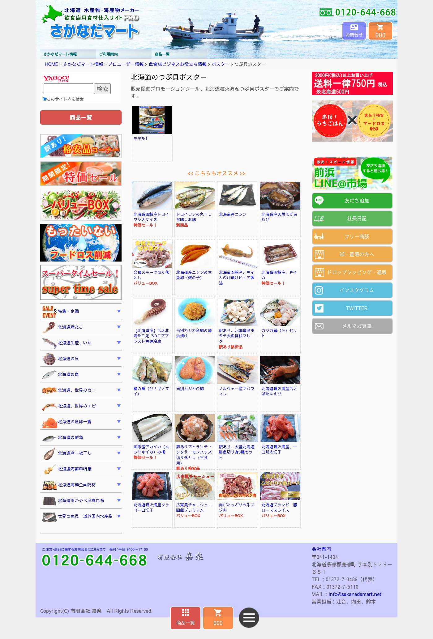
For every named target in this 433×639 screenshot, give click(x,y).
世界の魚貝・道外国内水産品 (77, 517)
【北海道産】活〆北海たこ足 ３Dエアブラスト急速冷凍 (151, 336)
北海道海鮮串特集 (67, 469)
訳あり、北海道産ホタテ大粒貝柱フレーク (237, 336)
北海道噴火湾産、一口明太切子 (279, 449)
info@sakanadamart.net (355, 593)
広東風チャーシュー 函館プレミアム (196, 507)
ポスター (220, 64)
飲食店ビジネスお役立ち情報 (178, 64)
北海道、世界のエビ (69, 406)
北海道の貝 (60, 359)
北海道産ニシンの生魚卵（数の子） (194, 275)
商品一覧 (162, 54)
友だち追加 (357, 200)
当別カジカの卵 (190, 388)
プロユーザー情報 (126, 64)
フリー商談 (357, 236)
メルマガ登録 (357, 325)
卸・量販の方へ (357, 254)
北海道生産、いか (67, 343)
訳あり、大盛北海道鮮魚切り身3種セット (237, 452)
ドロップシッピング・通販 (357, 272)
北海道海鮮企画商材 (69, 485)
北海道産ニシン (233, 214)
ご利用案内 (108, 54)
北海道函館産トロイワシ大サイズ (151, 216)
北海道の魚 (60, 375)
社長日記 (357, 218)
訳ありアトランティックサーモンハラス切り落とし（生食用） (194, 455)
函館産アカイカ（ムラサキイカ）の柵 (151, 449)
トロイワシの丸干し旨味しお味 (194, 216)
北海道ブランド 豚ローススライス (279, 507)
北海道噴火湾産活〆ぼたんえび (279, 391)
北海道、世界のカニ (69, 391)
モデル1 (141, 138)
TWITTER (357, 308)
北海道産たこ (62, 328)
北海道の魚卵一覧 (67, 422)
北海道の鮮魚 (62, 438)
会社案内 (322, 548)
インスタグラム (357, 290)
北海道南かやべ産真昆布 (73, 501)
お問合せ (354, 35)
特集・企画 (60, 312)
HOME (51, 64)
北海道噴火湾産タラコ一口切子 (151, 507)
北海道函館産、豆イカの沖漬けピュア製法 (237, 278)
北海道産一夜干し (67, 454)
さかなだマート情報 (60, 54)
